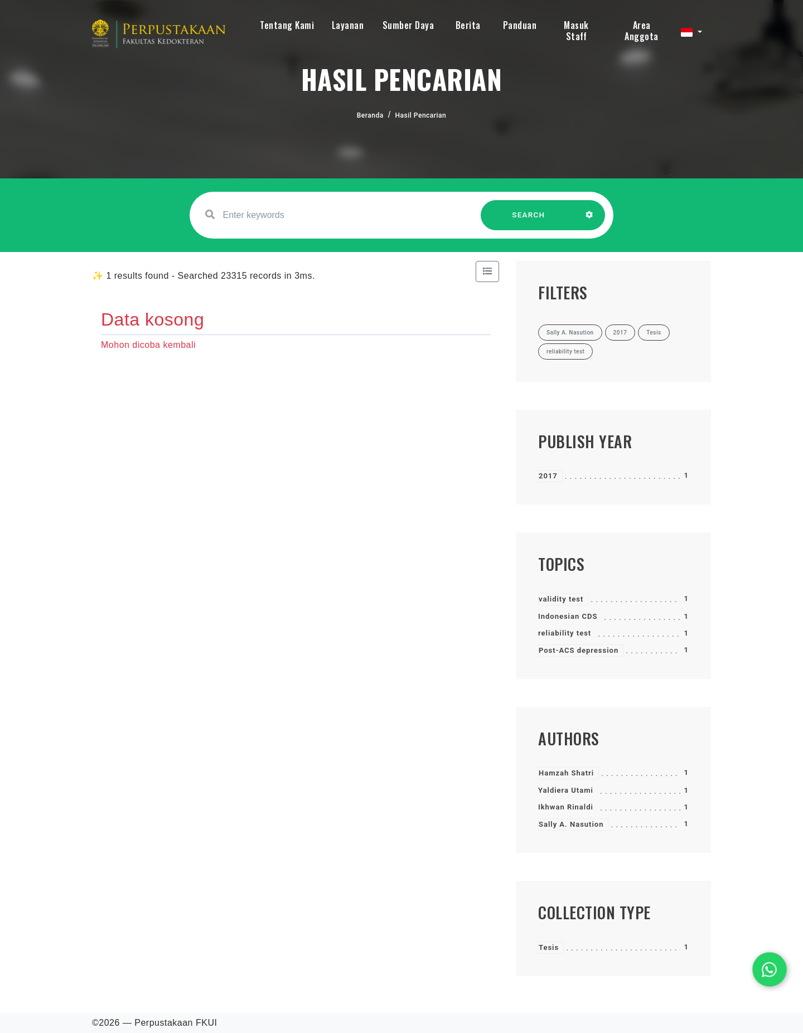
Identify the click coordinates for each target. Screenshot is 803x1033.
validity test (561, 599)
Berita (468, 25)
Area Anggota (642, 30)
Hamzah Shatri (566, 773)
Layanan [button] (348, 25)
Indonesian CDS (567, 616)
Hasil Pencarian (421, 115)
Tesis (549, 947)
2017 (548, 476)
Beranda (370, 115)
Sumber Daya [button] (408, 25)
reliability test (564, 633)
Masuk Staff (576, 30)
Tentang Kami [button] (287, 25)
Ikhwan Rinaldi (565, 807)
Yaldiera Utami (565, 790)
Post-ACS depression (578, 650)
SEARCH (528, 220)
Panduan (520, 25)
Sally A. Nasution (571, 824)
